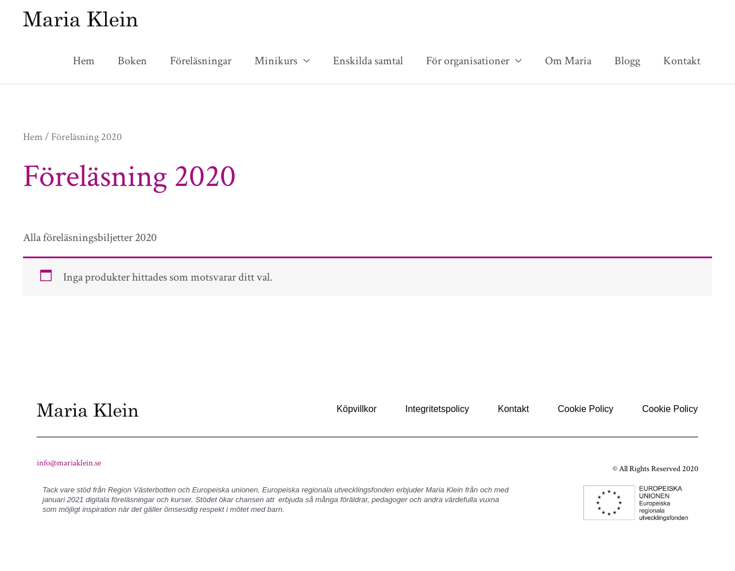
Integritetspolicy (437, 409)
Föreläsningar (200, 60)
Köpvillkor (356, 409)
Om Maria (568, 60)
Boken (132, 60)
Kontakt (682, 60)
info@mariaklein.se (69, 462)
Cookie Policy (585, 409)
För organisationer (467, 60)
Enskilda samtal (368, 60)
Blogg (627, 60)
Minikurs (275, 60)
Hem (84, 60)
